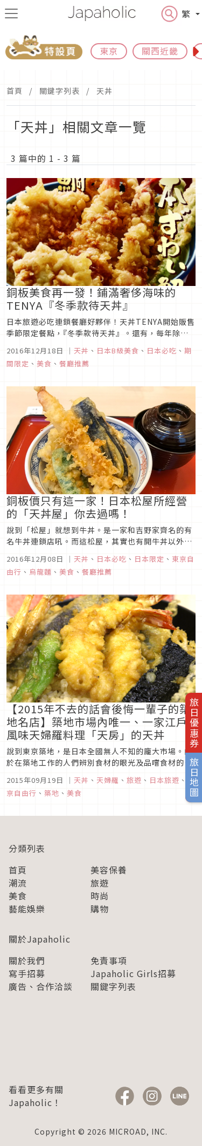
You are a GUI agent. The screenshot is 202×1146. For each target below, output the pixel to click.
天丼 (104, 90)
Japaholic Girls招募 (133, 973)
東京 (109, 50)
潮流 (18, 882)
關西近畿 (160, 50)
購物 (99, 908)
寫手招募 (27, 973)
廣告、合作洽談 (41, 986)
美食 (18, 895)
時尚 (99, 895)
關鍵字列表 (59, 90)
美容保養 (108, 869)
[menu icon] (11, 13)
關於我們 (27, 960)
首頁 (14, 90)
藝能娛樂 (27, 908)
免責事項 (108, 960)
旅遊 (99, 882)
